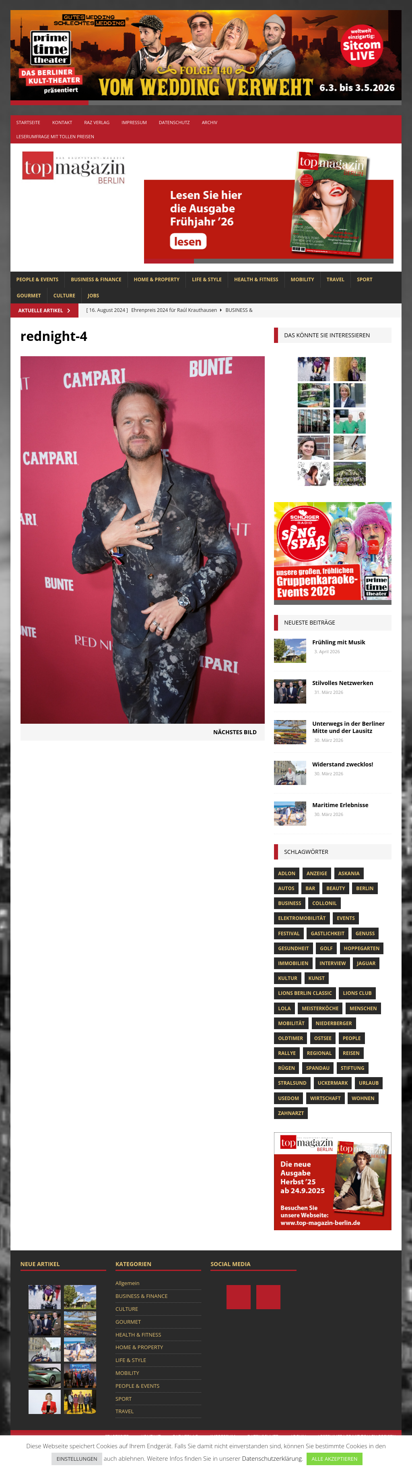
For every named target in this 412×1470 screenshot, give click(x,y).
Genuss (365, 933)
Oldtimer (290, 1038)
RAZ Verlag (96, 122)
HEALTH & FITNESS (256, 279)
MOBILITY (302, 279)
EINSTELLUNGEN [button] (76, 1458)
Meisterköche (320, 1008)
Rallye (287, 1053)
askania (349, 873)
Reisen (351, 1053)
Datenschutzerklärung (272, 1458)
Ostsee (323, 1038)
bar (310, 888)
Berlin (364, 888)
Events (346, 918)
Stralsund (292, 1083)
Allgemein (127, 1283)
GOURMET (29, 295)
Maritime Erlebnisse (340, 805)
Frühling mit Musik (338, 642)
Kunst (317, 978)
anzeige (317, 873)
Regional (319, 1053)
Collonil (324, 903)
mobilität (291, 1023)
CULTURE (64, 295)
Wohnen (363, 1098)
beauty (335, 888)
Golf (326, 948)
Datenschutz (174, 122)
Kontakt (62, 122)
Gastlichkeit (327, 933)
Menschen (363, 1008)
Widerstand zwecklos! (342, 764)
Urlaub (369, 1083)
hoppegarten (362, 948)
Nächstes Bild (235, 732)
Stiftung (353, 1068)
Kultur (287, 978)
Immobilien (293, 963)
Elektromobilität (301, 918)
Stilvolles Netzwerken (342, 683)
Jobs (93, 295)
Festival (289, 933)
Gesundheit (293, 948)
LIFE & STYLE (207, 279)
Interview (332, 963)
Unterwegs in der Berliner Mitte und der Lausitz (348, 727)
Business (289, 903)
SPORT (365, 279)
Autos (286, 888)
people (352, 1038)
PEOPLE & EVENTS (37, 279)
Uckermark (333, 1083)
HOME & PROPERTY (157, 279)
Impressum (134, 122)
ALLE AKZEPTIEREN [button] (334, 1458)
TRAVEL (335, 279)
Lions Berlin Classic (305, 993)
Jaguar (366, 963)
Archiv (209, 122)
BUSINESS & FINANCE (96, 279)
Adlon (286, 873)
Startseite (28, 122)
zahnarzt (291, 1113)
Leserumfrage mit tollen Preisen (55, 136)
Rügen (286, 1068)
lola (284, 1008)
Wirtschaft (325, 1098)
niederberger (334, 1023)
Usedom (288, 1098)
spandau (318, 1068)
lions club (357, 993)
